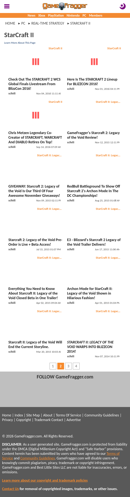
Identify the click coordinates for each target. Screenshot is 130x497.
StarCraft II (55, 48)
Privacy (7, 419)
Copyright (23, 419)
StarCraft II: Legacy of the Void (109, 102)
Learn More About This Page (19, 42)
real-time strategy (47, 23)
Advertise (74, 419)
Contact (57, 419)
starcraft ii (80, 23)
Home (10, 23)
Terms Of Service (68, 415)
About (47, 415)
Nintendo (73, 15)
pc (23, 23)
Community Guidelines (101, 415)
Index (19, 415)
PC (84, 15)
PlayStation (56, 15)
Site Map (33, 415)
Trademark (42, 419)
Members (95, 15)
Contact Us (10, 489)
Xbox (41, 15)
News (31, 15)
